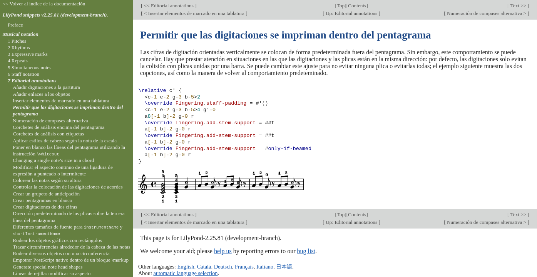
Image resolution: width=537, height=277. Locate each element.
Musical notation (20, 34)
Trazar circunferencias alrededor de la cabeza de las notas (71, 247)
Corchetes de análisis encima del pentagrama (58, 127)
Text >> (518, 5)
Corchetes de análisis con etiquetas (48, 134)
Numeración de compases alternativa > (487, 13)
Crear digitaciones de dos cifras (45, 207)
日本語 (284, 267)
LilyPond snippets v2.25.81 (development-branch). (55, 15)
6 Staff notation (23, 74)
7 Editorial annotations (32, 80)
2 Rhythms (19, 47)
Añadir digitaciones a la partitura (46, 87)
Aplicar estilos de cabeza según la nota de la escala (65, 141)
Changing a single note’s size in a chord (53, 160)
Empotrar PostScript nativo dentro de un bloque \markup (71, 260)
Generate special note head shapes (47, 267)
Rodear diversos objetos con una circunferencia (61, 253)
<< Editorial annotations (168, 5)
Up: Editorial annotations (352, 13)
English (185, 267)
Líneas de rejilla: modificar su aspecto (51, 273)
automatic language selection (186, 273)
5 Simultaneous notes (30, 67)
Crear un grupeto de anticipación (46, 194)
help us (223, 251)
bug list (306, 251)
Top (341, 5)
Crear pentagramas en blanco (42, 200)
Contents (357, 5)
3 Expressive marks (28, 54)
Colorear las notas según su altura (47, 180)
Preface (15, 25)
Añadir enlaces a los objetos (41, 94)
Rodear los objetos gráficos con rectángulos (57, 240)
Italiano (264, 267)
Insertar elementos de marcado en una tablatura (61, 100)
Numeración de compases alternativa (50, 120)
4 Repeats (18, 60)
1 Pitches (17, 41)
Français (244, 267)
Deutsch (223, 267)
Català (204, 267)
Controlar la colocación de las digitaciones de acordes (67, 187)
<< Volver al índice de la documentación (44, 4)
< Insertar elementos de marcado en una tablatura (194, 13)
